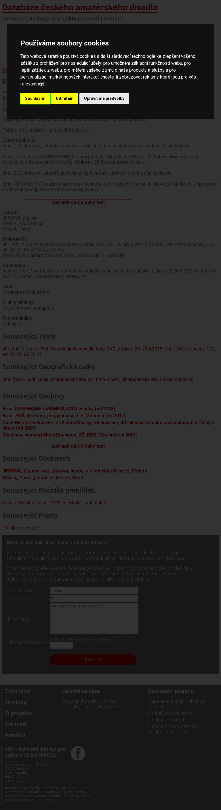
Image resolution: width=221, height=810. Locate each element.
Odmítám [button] (65, 98)
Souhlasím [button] (35, 98)
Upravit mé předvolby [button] (104, 98)
